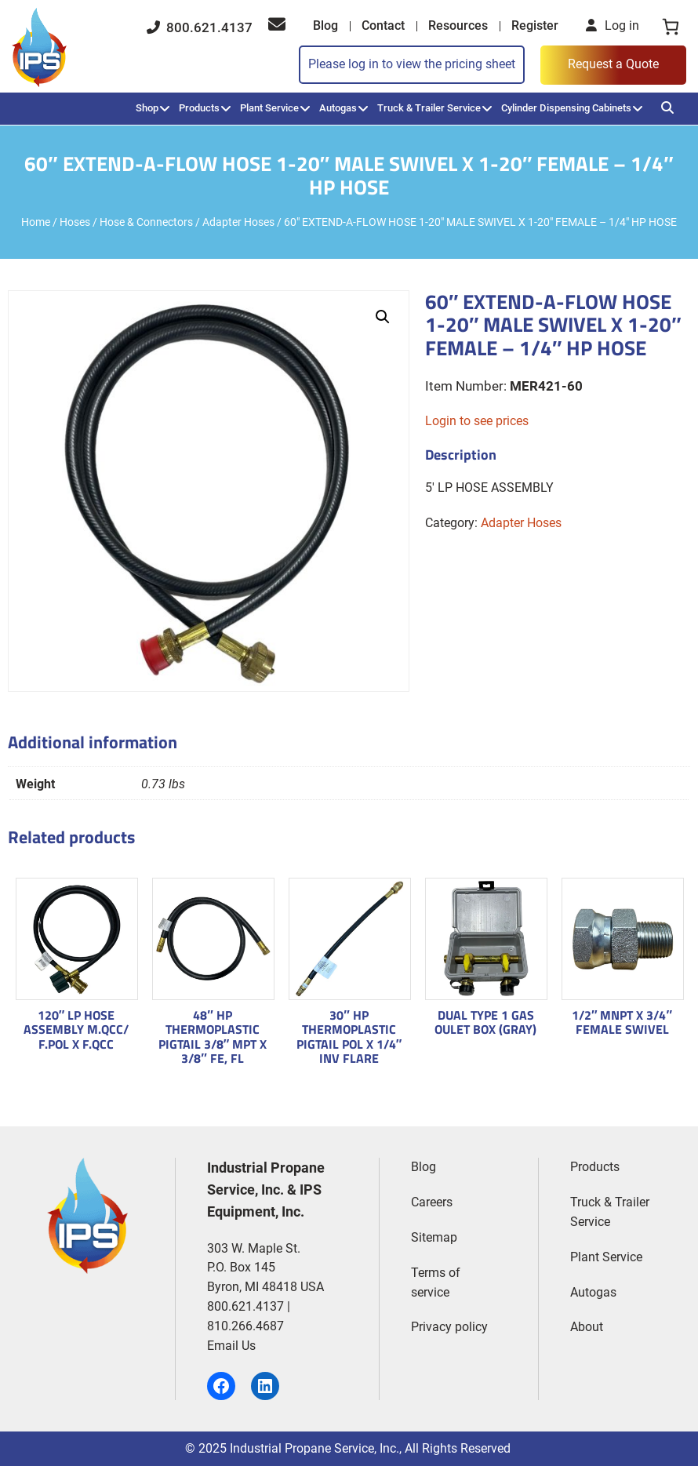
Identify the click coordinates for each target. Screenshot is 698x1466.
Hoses (75, 222)
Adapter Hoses (238, 222)
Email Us (231, 1345)
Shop (147, 108)
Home (35, 222)
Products (199, 108)
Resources (458, 25)
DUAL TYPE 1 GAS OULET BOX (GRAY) (485, 1022)
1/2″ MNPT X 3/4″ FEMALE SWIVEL (622, 1022)
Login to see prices (477, 420)
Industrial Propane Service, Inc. (314, 1448)
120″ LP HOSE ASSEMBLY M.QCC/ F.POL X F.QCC (76, 1029)
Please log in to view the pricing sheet (411, 63)
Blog (325, 25)
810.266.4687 (245, 1326)
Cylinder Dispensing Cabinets (566, 108)
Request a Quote (613, 63)
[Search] (667, 107)
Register (534, 25)
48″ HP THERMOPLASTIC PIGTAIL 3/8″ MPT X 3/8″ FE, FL (212, 1036)
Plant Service (269, 108)
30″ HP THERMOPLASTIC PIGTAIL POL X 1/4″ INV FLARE (349, 1036)
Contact (383, 25)
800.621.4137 (200, 27)
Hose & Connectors (146, 222)
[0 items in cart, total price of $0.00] (670, 26)
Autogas (338, 108)
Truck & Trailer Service (429, 108)
